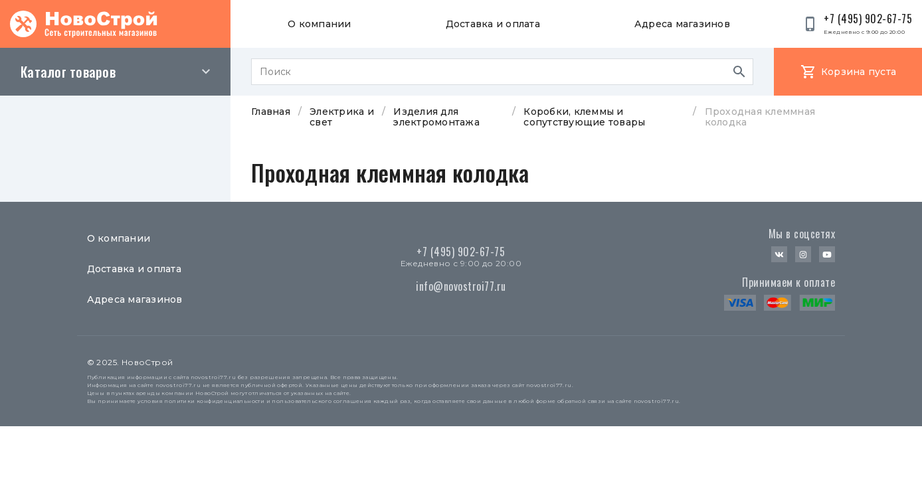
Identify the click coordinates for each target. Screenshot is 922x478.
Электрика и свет (342, 116)
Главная (270, 112)
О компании (319, 24)
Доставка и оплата (493, 24)
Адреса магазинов (682, 24)
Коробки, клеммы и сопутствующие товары (584, 116)
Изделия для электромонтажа (436, 116)
